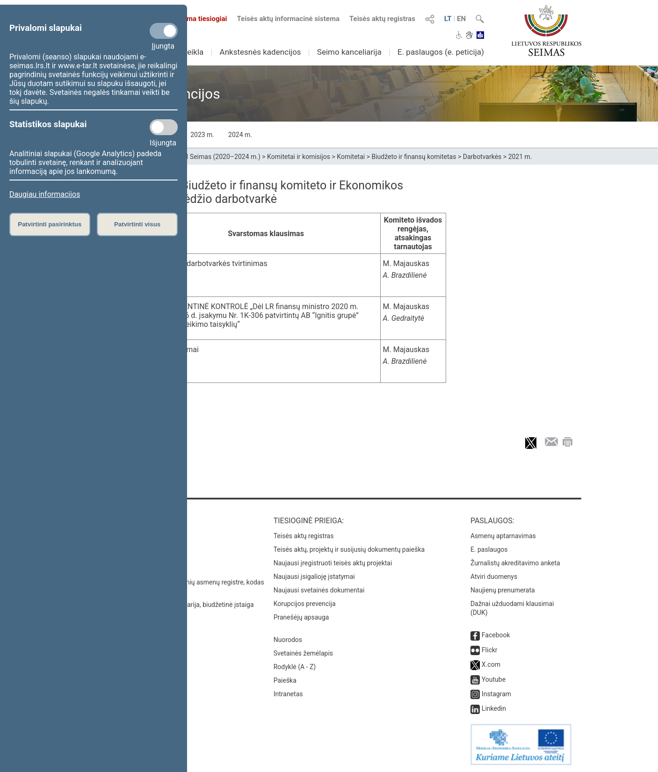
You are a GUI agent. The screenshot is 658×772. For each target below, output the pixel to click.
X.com (491, 664)
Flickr (490, 650)
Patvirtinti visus (137, 224)
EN (461, 18)
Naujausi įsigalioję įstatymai (314, 576)
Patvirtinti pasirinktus (49, 224)
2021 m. (520, 156)
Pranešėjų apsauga (301, 617)
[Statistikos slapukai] (164, 127)
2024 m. (240, 134)
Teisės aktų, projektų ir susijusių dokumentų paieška (349, 549)
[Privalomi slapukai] (164, 31)
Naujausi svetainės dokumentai (319, 590)
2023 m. (202, 134)
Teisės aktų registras (382, 18)
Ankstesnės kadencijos (260, 52)
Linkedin (494, 708)
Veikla (193, 52)
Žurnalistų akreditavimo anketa (515, 563)
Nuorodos (288, 639)
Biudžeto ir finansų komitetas (413, 156)
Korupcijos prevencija (305, 603)
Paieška (285, 680)
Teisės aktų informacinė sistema (288, 18)
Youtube (494, 679)
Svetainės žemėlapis (303, 653)
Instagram (496, 694)
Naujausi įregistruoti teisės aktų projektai (333, 563)
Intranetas (288, 694)
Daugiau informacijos (44, 194)
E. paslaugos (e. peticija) (441, 52)
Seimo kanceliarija (349, 52)
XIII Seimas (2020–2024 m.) (219, 156)
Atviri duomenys (493, 576)
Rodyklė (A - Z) (295, 667)
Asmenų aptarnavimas (503, 536)
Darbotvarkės (482, 156)
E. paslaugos (489, 549)
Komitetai (351, 156)
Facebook (496, 635)
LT (448, 18)
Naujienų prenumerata (502, 590)
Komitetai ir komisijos (298, 156)
